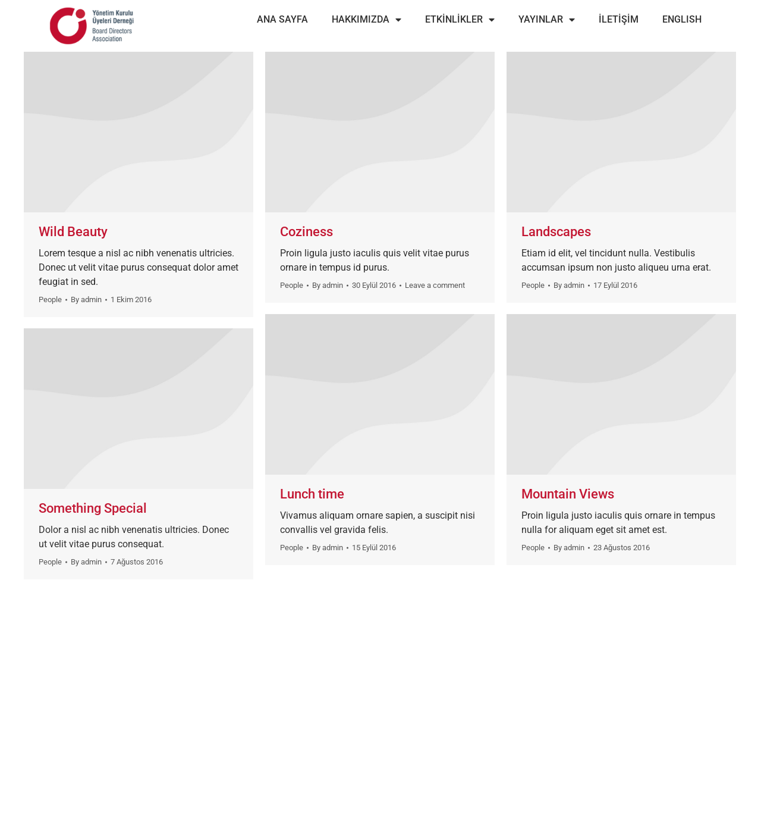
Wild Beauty (73, 231)
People (50, 299)
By (86, 299)
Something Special (93, 508)
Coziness (306, 231)
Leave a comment (435, 285)
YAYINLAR (546, 19)
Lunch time (312, 494)
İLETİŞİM (619, 19)
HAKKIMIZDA (366, 19)
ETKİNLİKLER (460, 19)
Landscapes (556, 231)
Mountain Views (567, 494)
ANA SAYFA (282, 19)
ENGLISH (682, 19)
